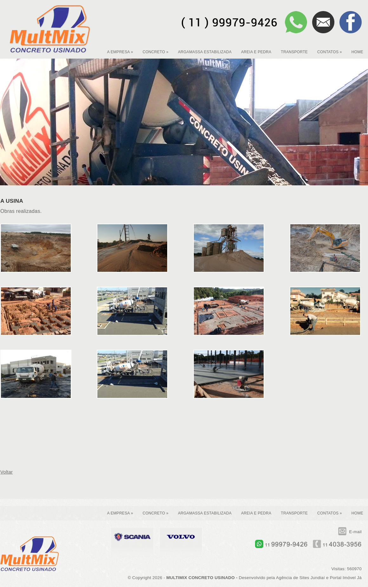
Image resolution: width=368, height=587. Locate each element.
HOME (357, 52)
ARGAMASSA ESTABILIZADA (205, 52)
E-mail (350, 531)
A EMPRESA (120, 52)
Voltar (6, 472)
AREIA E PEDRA (256, 52)
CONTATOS (329, 52)
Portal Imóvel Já (346, 577)
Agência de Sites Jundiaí (300, 577)
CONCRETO (155, 52)
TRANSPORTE (294, 52)
